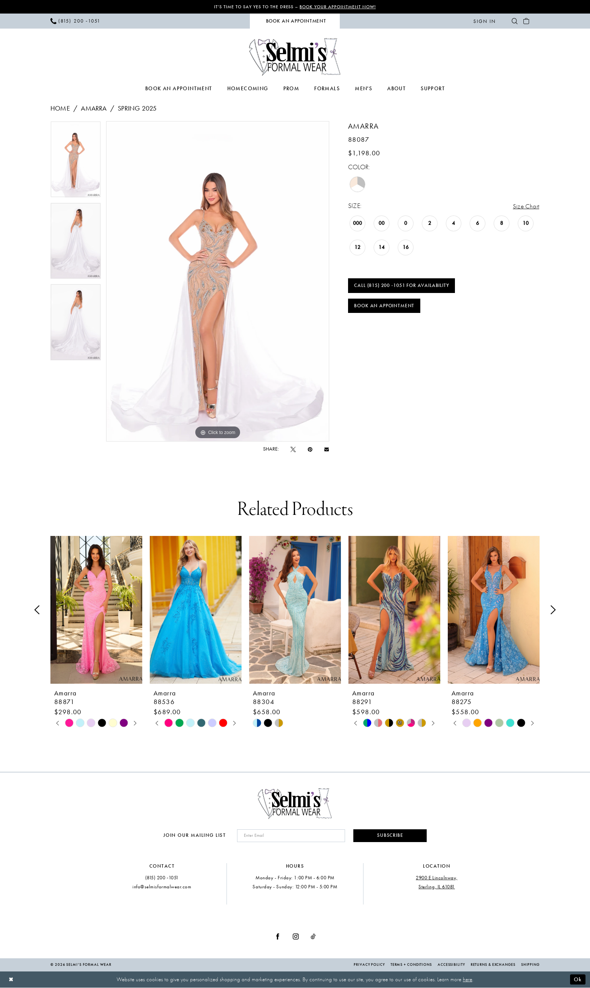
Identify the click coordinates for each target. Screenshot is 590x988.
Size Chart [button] (525, 206)
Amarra (93, 108)
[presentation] (96, 610)
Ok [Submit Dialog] (578, 979)
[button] (484, 21)
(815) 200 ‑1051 (162, 878)
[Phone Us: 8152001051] (75, 21)
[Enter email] (289, 835)
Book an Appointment (384, 307)
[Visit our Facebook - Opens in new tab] (277, 937)
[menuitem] (75, 21)
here (467, 980)
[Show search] (514, 21)
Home (60, 108)
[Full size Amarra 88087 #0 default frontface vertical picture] (217, 281)
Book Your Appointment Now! (338, 6)
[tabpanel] (75, 162)
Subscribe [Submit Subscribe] (389, 836)
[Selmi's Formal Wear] (295, 57)
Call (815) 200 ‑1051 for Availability (402, 286)
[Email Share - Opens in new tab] (326, 449)
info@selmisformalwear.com (162, 887)
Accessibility (451, 965)
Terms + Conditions (411, 965)
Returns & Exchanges (493, 965)
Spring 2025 (137, 108)
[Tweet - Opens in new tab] (293, 449)
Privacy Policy (369, 965)
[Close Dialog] (11, 979)
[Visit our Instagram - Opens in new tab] (295, 937)
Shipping (530, 965)
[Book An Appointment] (295, 21)
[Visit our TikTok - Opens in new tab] (313, 937)
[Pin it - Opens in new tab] (310, 449)
